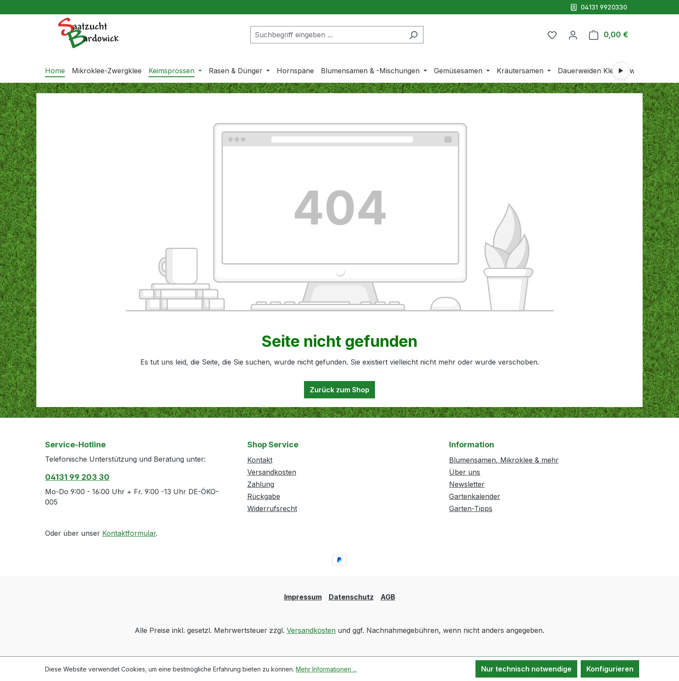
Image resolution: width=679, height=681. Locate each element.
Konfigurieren (610, 669)
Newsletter (467, 484)
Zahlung (260, 484)
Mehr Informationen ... (326, 669)
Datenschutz (351, 597)
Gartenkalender (474, 496)
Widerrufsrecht (272, 508)
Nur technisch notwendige (526, 669)
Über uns (464, 472)
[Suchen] (413, 34)
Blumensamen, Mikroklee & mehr (504, 460)
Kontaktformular (129, 533)
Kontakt (259, 460)
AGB (388, 597)
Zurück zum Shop (339, 389)
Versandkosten (271, 472)
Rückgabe (263, 496)
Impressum (303, 597)
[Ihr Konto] (573, 34)
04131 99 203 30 (77, 477)
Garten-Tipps (470, 508)
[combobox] (327, 34)
